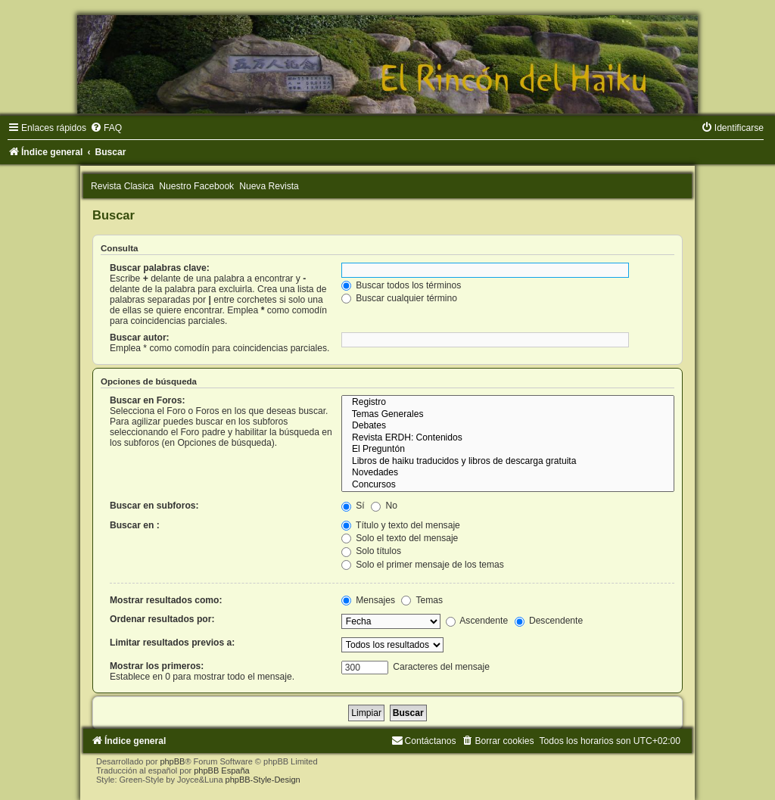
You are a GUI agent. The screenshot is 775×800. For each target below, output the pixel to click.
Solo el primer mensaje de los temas (422, 564)
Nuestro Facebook (196, 186)
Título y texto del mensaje (400, 525)
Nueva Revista (269, 186)
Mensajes (368, 600)
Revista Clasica (122, 186)
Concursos (508, 485)
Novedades (508, 473)
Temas (422, 600)
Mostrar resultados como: (166, 600)
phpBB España (221, 770)
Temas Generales (508, 415)
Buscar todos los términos (401, 285)
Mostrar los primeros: (157, 666)
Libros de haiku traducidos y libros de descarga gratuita (508, 462)
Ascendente (477, 620)
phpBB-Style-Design (263, 779)
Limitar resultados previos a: (172, 642)
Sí (353, 505)
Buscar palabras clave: (160, 268)
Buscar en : (135, 525)
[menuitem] (106, 128)
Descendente (549, 620)
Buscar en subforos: (154, 505)
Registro (508, 403)
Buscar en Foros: (147, 400)
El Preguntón (508, 450)
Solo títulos (371, 551)
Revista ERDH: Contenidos (508, 438)
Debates (508, 426)
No (384, 505)
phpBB (172, 761)
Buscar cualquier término (399, 298)
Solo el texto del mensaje (400, 538)
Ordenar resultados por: (162, 619)
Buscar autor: (140, 337)
